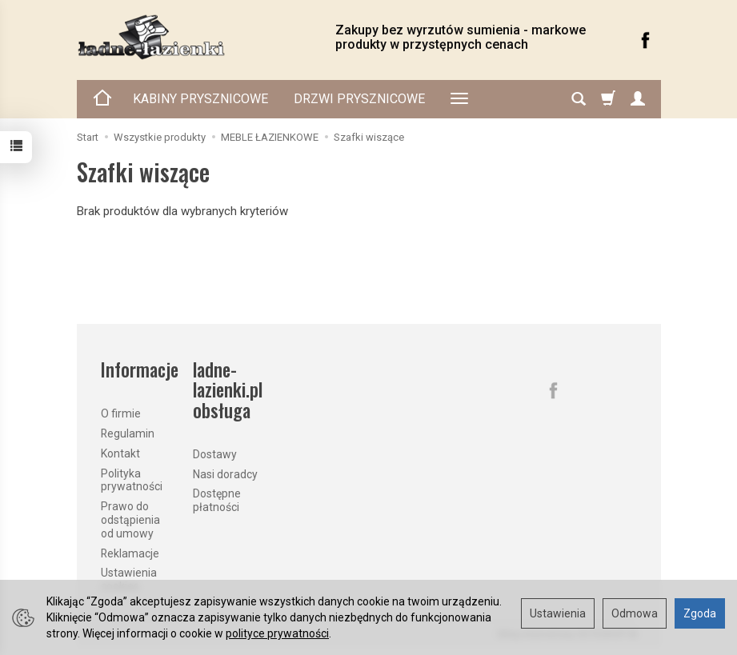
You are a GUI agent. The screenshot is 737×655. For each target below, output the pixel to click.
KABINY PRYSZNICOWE (200, 98)
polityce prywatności (277, 633)
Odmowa (634, 613)
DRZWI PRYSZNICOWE (359, 98)
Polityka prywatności (131, 480)
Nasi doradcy (225, 474)
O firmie (121, 413)
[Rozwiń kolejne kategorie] (459, 99)
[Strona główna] (193, 37)
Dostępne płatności (217, 500)
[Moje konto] (638, 99)
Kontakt (120, 453)
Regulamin (127, 433)
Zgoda (699, 613)
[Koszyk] (608, 99)
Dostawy (215, 454)
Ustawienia (558, 613)
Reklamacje (130, 553)
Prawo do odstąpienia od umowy (130, 520)
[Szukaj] (578, 99)
